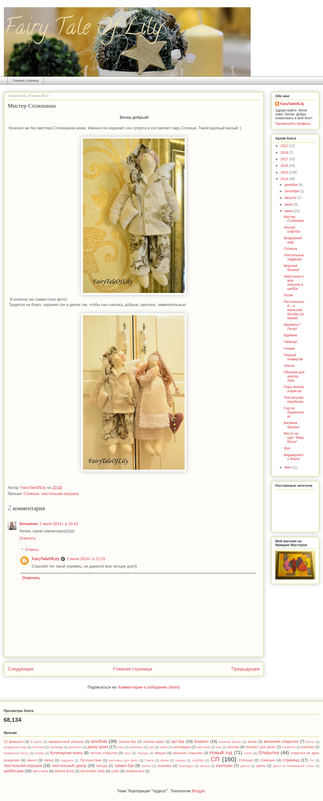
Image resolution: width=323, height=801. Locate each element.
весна (310, 742)
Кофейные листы (16, 753)
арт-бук (177, 741)
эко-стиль (40, 771)
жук (151, 747)
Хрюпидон (186, 766)
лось (127, 753)
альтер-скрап (153, 742)
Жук (287, 448)
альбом (99, 741)
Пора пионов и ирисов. (294, 389)
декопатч (75, 747)
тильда (102, 766)
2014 (285, 179)
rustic (115, 771)
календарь (181, 747)
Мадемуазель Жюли (293, 457)
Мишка (160, 753)
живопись (136, 747)
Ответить (27, 538)
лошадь (142, 753)
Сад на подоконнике (294, 412)
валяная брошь (230, 742)
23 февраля (13, 742)
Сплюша (31, 494)
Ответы (32, 550)
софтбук (198, 760)
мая (287, 467)
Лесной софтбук (292, 229)
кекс (219, 747)
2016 (285, 165)
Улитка (289, 366)
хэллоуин (224, 766)
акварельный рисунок (66, 742)
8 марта (36, 742)
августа (290, 198)
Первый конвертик (293, 357)
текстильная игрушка (60, 494)
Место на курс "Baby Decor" (294, 438)
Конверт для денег (261, 747)
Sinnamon (28, 524)
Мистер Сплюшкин (294, 219)
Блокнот (201, 741)
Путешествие (90, 760)
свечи (165, 760)
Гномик (289, 348)
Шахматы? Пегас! (292, 327)
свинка (180, 760)
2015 (285, 172)
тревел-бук (124, 766)
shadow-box (135, 771)
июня (289, 211)
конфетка (289, 747)
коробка (307, 747)
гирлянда (56, 747)
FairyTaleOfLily (45, 559)
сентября (292, 191)
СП (215, 759)
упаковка (164, 766)
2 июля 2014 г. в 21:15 (86, 559)
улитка (146, 766)
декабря (291, 185)
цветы (261, 766)
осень (248, 753)
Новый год (220, 752)
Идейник (290, 335)
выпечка (38, 747)
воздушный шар (15, 747)
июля (289, 204)
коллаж (233, 747)
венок (252, 742)
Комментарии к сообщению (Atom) (149, 687)
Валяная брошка (291, 425)
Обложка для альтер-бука (294, 376)
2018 (285, 152)
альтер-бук (127, 742)
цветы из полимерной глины (293, 766)
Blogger (198, 791)
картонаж (203, 747)
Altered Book (64, 771)
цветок (245, 766)
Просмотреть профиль (293, 123)
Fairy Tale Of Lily (83, 29)
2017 (285, 159)
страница (291, 760)
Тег (312, 760)
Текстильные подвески (294, 257)
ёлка (120, 747)
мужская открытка (187, 753)
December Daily (92, 771)
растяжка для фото (123, 760)
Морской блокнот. (292, 268)
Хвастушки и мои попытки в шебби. (293, 282)
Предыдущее (246, 668)
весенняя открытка (281, 741)
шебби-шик (14, 771)
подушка (67, 760)
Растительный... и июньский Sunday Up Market (294, 310)
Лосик (288, 295)
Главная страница (26, 80)
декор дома (97, 747)
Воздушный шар (293, 240)
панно (32, 760)
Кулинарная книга (66, 753)
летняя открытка (103, 753)
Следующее (21, 668)
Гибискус (291, 342)
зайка (164, 747)
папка (48, 760)
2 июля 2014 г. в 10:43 (58, 524)
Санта (149, 760)
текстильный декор (69, 766)
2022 (285, 146)
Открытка (268, 752)
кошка (39, 753)
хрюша (205, 766)
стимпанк (267, 760)
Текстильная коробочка (293, 400)
